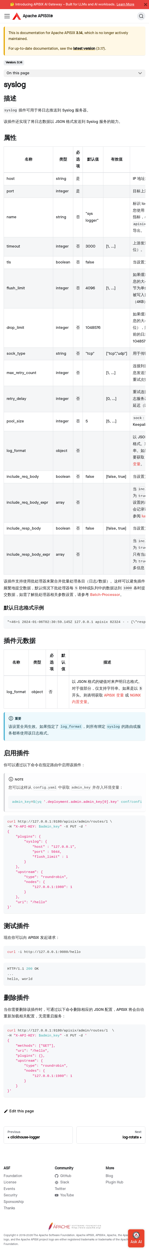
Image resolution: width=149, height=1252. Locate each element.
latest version (84, 49)
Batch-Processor (105, 595)
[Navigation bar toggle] (7, 16)
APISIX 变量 (114, 695)
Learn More (125, 4)
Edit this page (19, 1111)
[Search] (141, 16)
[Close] (145, 4)
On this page (18, 73)
